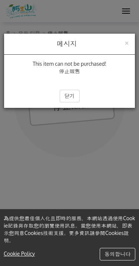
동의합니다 (117, 254)
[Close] (126, 42)
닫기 (69, 96)
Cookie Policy (19, 253)
